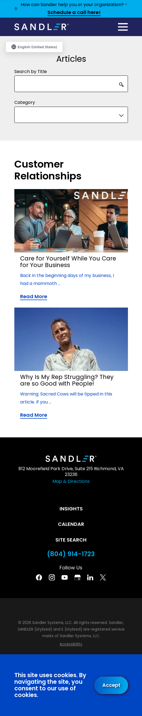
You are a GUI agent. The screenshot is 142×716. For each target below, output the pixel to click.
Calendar (71, 524)
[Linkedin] (90, 577)
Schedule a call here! (74, 13)
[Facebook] (39, 577)
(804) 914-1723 (71, 554)
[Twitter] (103, 577)
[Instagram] (52, 577)
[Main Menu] (123, 27)
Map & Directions (71, 481)
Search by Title (30, 71)
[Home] (41, 27)
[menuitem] (71, 644)
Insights (71, 508)
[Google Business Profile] (77, 577)
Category (24, 102)
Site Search (71, 539)
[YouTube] (64, 577)
